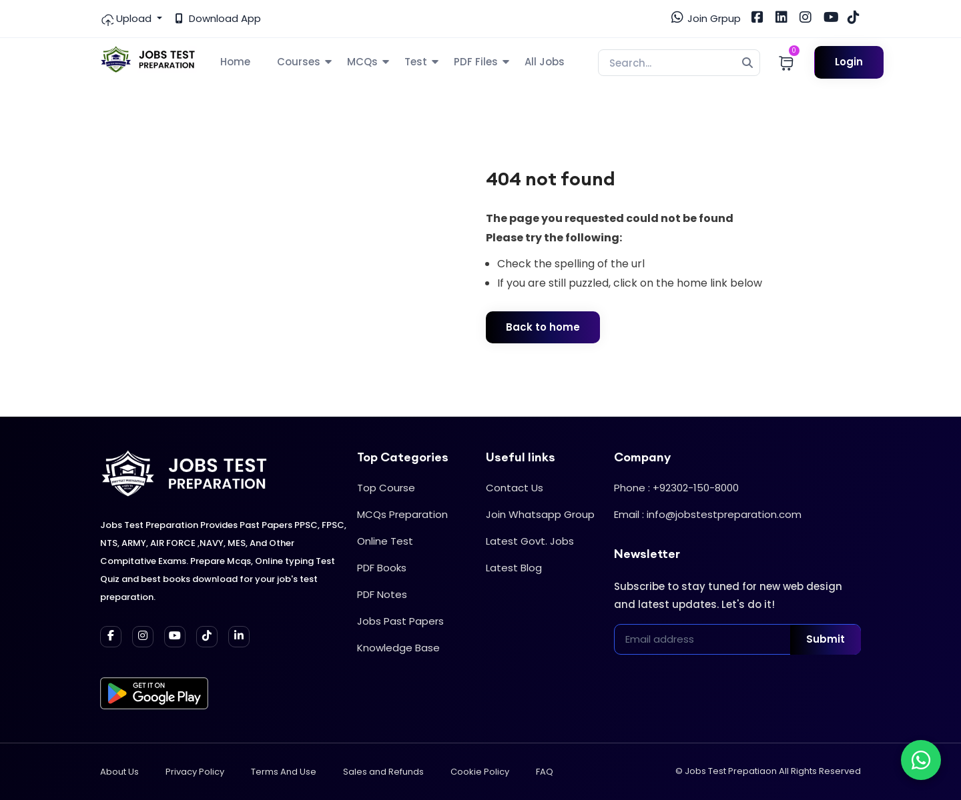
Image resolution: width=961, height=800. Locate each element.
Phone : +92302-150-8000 (676, 488)
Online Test (385, 541)
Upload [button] (127, 18)
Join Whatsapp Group (540, 514)
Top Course (386, 488)
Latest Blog (514, 568)
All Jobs (545, 62)
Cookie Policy (479, 771)
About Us (119, 771)
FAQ (544, 771)
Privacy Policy (195, 771)
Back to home (543, 327)
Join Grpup (706, 18)
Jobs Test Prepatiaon (731, 771)
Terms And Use (283, 771)
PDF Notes (382, 594)
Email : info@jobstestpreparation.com (708, 514)
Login (849, 62)
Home (235, 62)
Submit (825, 639)
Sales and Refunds (383, 771)
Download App (218, 18)
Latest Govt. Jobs (530, 541)
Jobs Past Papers (400, 621)
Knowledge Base (398, 648)
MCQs (362, 62)
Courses (298, 62)
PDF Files (476, 62)
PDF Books (381, 568)
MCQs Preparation (402, 514)
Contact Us (514, 488)
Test (415, 62)
